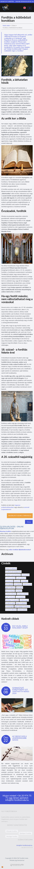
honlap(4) (19, 591)
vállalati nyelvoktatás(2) (13, 575)
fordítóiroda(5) (10, 603)
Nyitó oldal (6, 25)
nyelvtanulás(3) (10, 578)
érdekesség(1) (24, 600)
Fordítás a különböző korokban (12, 27)
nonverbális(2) (20, 597)
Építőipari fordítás (25, 833)
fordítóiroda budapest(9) (13, 572)
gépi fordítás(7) (10, 587)
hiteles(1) (17, 581)
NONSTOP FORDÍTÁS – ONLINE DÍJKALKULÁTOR (17, 1)
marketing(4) (10, 606)
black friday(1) (10, 591)
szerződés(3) (18, 584)
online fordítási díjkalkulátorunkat (19, 549)
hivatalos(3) (9, 581)
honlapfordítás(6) (22, 594)
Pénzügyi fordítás (11, 836)
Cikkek (13, 25)
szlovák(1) (19, 587)
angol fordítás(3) (21, 603)
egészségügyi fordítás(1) (22, 606)
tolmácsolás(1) (22, 609)
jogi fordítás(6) (10, 597)
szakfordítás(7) (21, 578)
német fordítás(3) (11, 568)
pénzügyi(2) (9, 584)
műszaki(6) (24, 581)
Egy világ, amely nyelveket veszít (20, 627)
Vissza (29, 522)
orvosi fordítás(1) (11, 609)
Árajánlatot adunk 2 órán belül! (19, 515)
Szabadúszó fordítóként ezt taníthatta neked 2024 (20, 690)
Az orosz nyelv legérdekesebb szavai (19, 738)
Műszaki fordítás (11, 831)
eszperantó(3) (27, 584)
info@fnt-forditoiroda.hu (17, 800)
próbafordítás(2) (11, 594)
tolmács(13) (25, 575)
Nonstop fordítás (5, 531)
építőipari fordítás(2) (12, 600)
